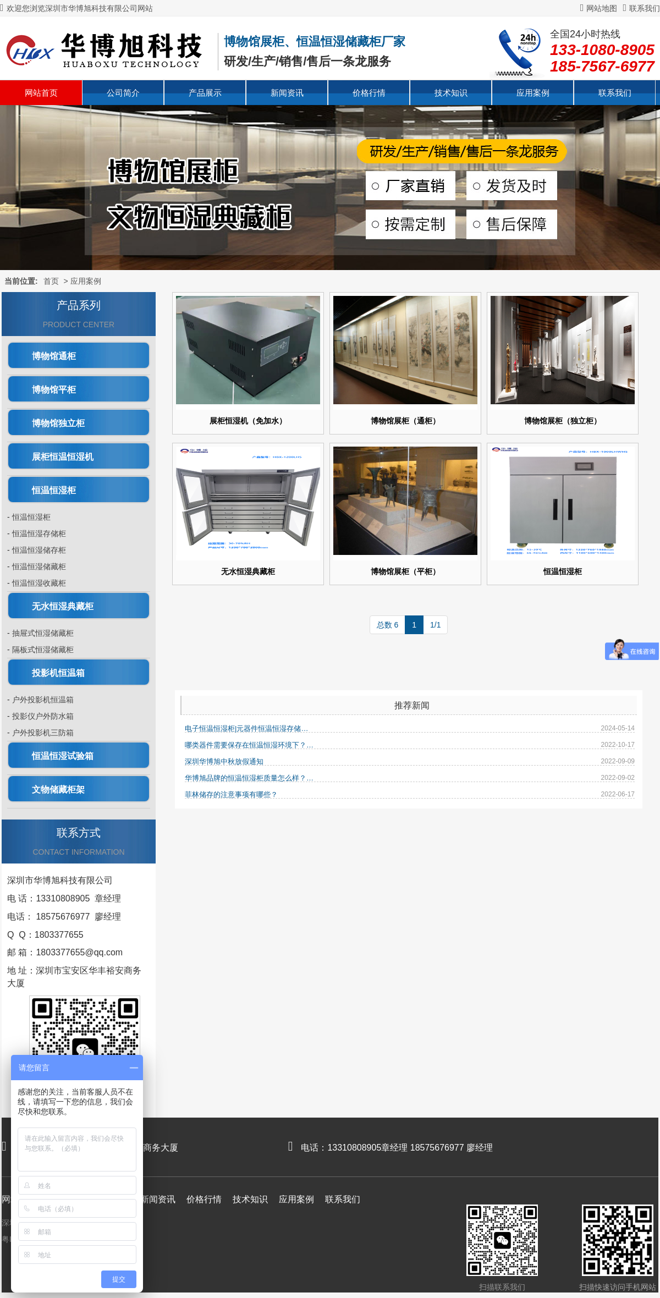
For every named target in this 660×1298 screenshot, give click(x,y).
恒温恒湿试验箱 (63, 756)
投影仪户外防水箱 (43, 716)
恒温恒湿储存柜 (39, 550)
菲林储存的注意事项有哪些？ (231, 794)
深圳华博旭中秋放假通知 (224, 761)
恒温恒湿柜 (54, 490)
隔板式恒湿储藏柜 (43, 649)
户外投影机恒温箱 (43, 699)
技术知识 (451, 92)
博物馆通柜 (54, 356)
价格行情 (369, 92)
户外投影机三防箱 (43, 732)
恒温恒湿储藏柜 (39, 566)
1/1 (435, 624)
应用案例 (532, 92)
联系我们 (641, 8)
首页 (51, 281)
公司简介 (123, 92)
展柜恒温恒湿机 (63, 456)
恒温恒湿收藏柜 (39, 583)
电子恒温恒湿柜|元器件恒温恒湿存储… (246, 728)
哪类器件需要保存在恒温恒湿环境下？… (249, 745)
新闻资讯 (287, 92)
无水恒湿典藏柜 (63, 606)
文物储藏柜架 (58, 789)
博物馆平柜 (54, 389)
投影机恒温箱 (58, 673)
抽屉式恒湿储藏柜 (43, 633)
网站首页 (41, 92)
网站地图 (599, 8)
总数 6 (388, 624)
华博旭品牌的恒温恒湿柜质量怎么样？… (249, 778)
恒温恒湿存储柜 (39, 533)
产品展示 (205, 92)
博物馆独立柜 (58, 423)
